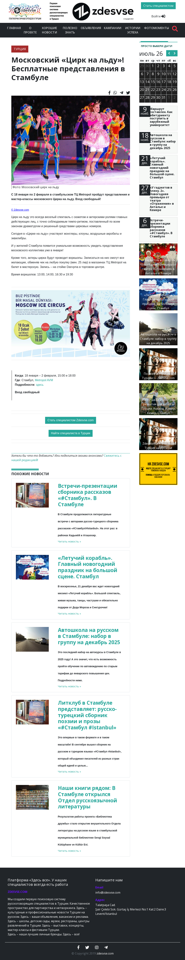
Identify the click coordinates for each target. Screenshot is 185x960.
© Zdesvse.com (20, 209)
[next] (174, 53)
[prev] (169, 53)
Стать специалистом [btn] (158, 6)
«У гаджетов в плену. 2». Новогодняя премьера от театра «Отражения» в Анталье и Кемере (162, 198)
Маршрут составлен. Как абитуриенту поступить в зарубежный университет (161, 117)
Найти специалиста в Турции (70, 433)
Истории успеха (132, 30)
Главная (14, 28)
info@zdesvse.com (107, 893)
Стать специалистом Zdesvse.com (70, 420)
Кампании (112, 28)
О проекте (30, 30)
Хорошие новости (49, 30)
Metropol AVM (44, 380)
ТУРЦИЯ (20, 49)
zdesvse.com (105, 953)
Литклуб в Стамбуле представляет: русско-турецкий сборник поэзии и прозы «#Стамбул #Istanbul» (87, 715)
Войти (158, 16)
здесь (40, 384)
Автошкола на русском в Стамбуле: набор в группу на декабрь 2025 (89, 636)
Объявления (91, 28)
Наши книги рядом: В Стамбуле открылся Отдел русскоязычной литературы (87, 797)
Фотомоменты (156, 28)
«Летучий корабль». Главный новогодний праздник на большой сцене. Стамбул (87, 567)
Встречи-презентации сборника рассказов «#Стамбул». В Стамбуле (87, 495)
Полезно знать (70, 30)
